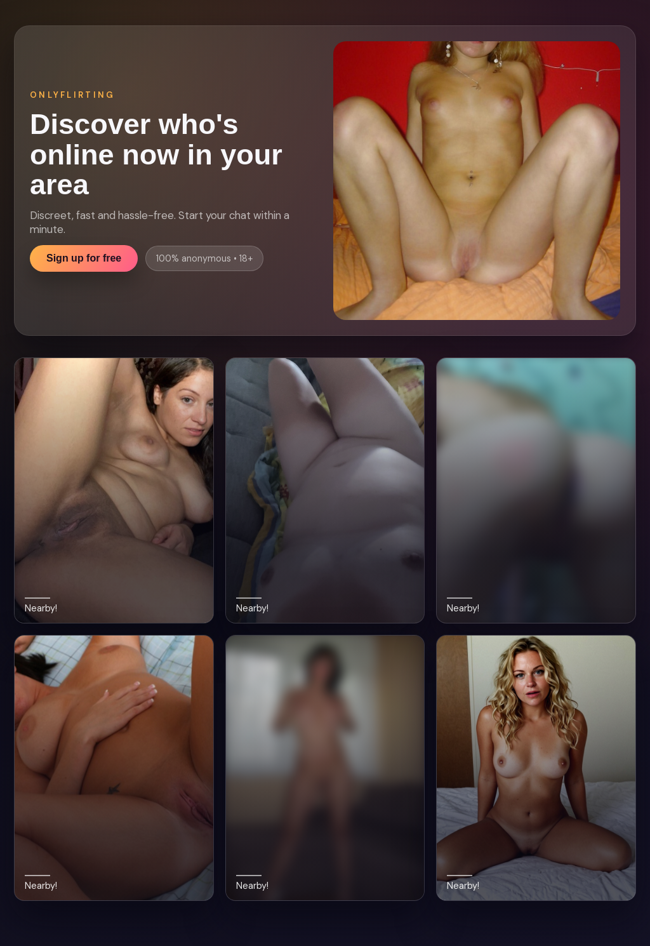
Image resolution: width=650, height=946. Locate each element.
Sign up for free (83, 258)
